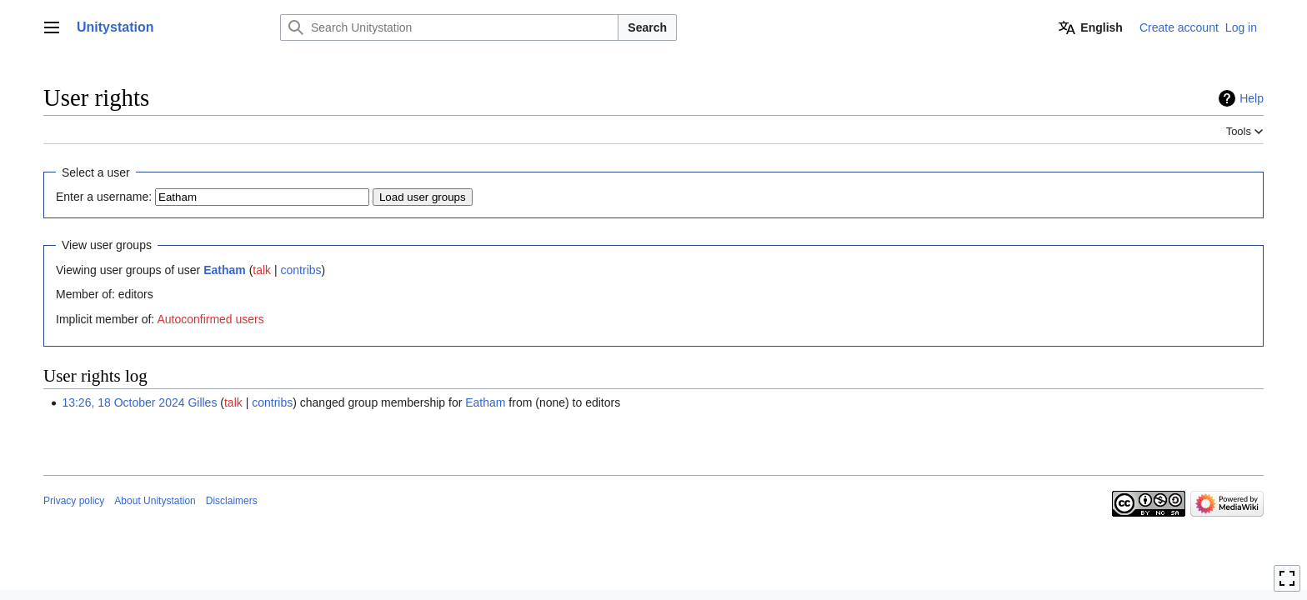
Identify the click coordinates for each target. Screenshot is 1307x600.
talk (262, 270)
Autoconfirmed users (210, 319)
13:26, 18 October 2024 (123, 402)
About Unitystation (154, 501)
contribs (301, 270)
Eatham (224, 270)
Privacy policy (73, 501)
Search (647, 27)
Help (1251, 98)
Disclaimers (232, 501)
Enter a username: (104, 196)
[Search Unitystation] (449, 27)
